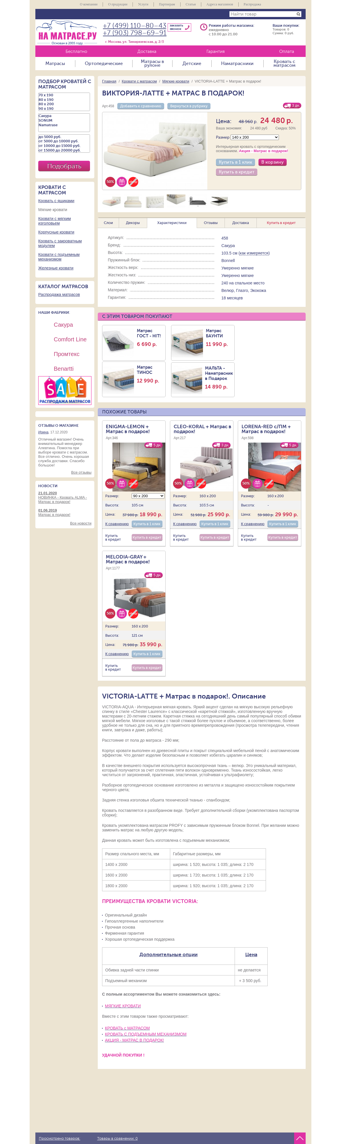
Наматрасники (237, 63)
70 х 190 (64, 95)
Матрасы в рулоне (152, 63)
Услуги (143, 4)
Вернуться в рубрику (189, 106)
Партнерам (167, 4)
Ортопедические (104, 63)
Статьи (191, 4)
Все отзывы (81, 472)
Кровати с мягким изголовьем (54, 220)
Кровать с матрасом (284, 63)
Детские (192, 63)
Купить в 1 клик (235, 162)
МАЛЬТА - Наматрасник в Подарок (219, 378)
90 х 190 (64, 108)
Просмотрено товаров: (59, 1139)
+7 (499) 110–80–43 (134, 26)
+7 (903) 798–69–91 (134, 33)
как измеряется (254, 253)
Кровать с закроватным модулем (60, 243)
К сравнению (117, 524)
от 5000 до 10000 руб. (64, 141)
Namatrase (64, 125)
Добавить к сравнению (140, 106)
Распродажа (252, 4)
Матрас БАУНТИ (219, 337)
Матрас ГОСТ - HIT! (150, 337)
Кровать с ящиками (56, 200)
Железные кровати (55, 268)
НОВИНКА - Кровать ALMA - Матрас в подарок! (64, 497)
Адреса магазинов (219, 4)
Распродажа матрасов (59, 294)
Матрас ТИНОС (150, 374)
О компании (88, 4)
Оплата (286, 51)
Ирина (43, 432)
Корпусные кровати (56, 232)
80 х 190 (64, 99)
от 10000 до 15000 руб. (64, 146)
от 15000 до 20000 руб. (64, 150)
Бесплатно (76, 51)
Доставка (146, 51)
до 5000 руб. (64, 137)
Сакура (64, 116)
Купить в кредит (236, 172)
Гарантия (215, 51)
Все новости (80, 523)
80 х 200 (64, 104)
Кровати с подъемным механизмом (59, 256)
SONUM (64, 120)
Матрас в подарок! (64, 512)
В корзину (272, 162)
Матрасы (55, 63)
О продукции (117, 4)
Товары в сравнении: (117, 1139)
